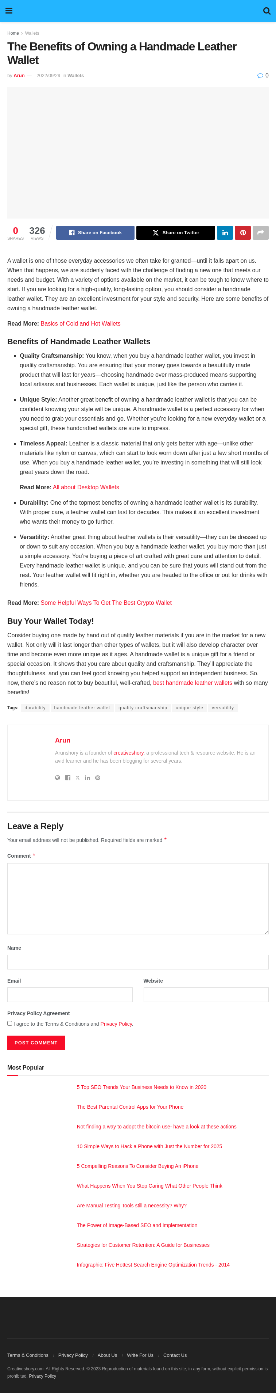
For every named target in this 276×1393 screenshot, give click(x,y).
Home (13, 33)
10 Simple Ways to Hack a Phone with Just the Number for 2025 (149, 1146)
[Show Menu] (8, 11)
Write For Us (140, 1355)
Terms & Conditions (27, 1355)
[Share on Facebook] (95, 233)
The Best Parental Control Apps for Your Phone (130, 1107)
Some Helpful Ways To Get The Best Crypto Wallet (106, 603)
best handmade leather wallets (192, 683)
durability (35, 707)
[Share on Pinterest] (243, 233)
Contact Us (175, 1355)
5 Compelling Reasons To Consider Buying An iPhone (138, 1166)
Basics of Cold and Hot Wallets (81, 323)
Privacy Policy (116, 1024)
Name (14, 948)
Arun (18, 75)
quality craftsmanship (142, 707)
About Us (107, 1355)
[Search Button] (267, 11)
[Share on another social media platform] (261, 233)
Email (14, 981)
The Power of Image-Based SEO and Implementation (137, 1225)
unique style (189, 707)
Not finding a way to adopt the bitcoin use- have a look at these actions (157, 1127)
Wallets (32, 33)
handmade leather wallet (82, 707)
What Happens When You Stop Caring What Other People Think (149, 1186)
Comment (21, 856)
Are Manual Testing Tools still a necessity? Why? (132, 1205)
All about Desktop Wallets (86, 487)
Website (153, 981)
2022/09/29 (48, 75)
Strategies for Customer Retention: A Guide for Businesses (143, 1245)
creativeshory (128, 753)
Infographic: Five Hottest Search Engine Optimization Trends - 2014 (153, 1265)
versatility (223, 707)
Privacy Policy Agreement (38, 1013)
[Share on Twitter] (175, 233)
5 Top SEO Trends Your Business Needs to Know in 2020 (141, 1087)
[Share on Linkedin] (225, 233)
